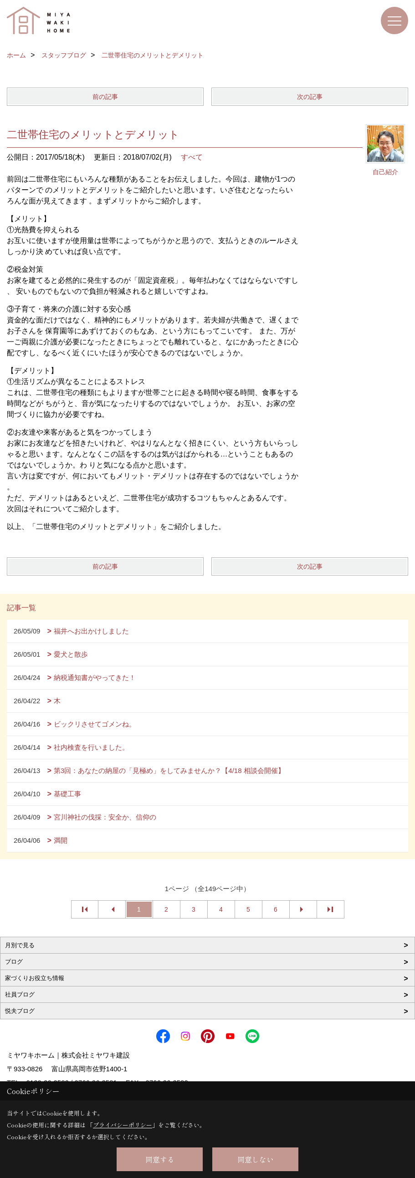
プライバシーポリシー (122, 1125)
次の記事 (310, 96)
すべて (192, 157)
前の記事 (105, 96)
